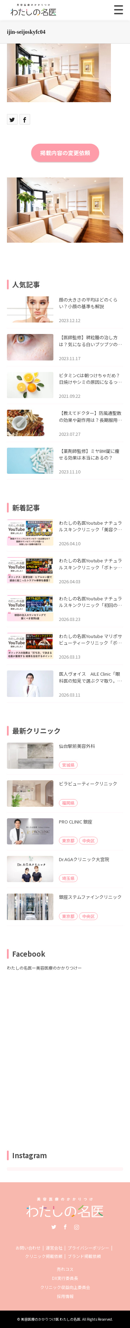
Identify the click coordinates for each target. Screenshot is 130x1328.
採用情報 (65, 1296)
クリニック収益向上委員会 (65, 1287)
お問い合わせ (28, 1248)
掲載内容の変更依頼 (65, 153)
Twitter (53, 1226)
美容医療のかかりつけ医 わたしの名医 (50, 1319)
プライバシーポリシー (88, 1248)
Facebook (65, 1226)
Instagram (76, 1226)
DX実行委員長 (65, 1278)
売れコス (65, 1269)
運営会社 (54, 1248)
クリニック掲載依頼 (43, 1256)
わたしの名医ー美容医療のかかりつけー (44, 968)
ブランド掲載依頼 (84, 1256)
